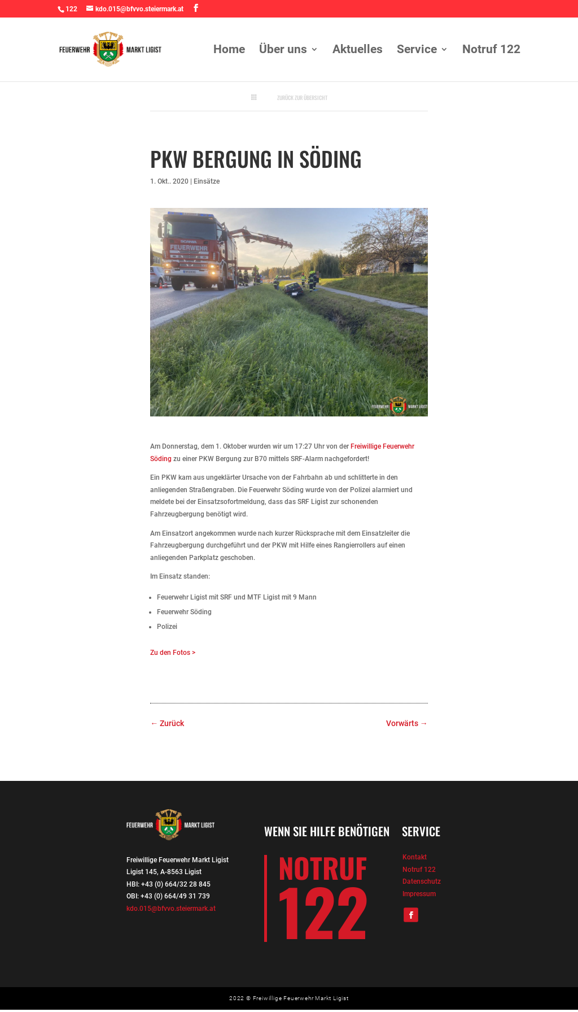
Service (417, 50)
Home (229, 50)
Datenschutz (421, 881)
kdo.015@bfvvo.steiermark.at (171, 909)
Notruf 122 (491, 50)
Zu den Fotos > (172, 653)
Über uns (283, 50)
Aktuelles (357, 50)
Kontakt (414, 857)
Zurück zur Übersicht (302, 98)
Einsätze (207, 181)
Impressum (419, 894)
